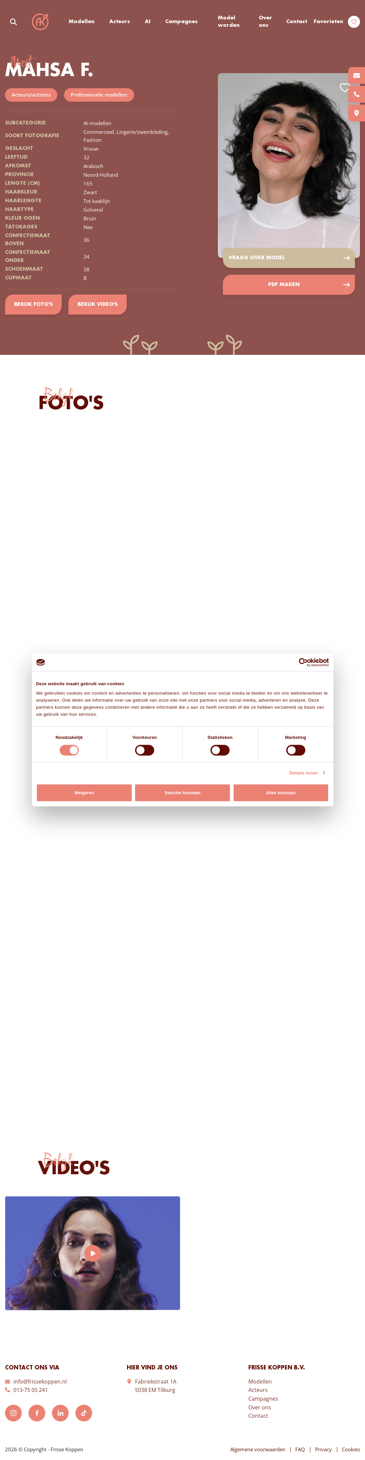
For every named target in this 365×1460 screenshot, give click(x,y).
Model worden (229, 22)
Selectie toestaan (182, 792)
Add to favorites (345, 87)
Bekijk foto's (33, 304)
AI (147, 21)
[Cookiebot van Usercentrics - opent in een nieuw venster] (299, 662)
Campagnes (181, 21)
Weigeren (84, 792)
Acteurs (119, 21)
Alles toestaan (281, 792)
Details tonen (304, 772)
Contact (296, 21)
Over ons (265, 22)
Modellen (82, 21)
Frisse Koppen (40, 21)
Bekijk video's (97, 304)
